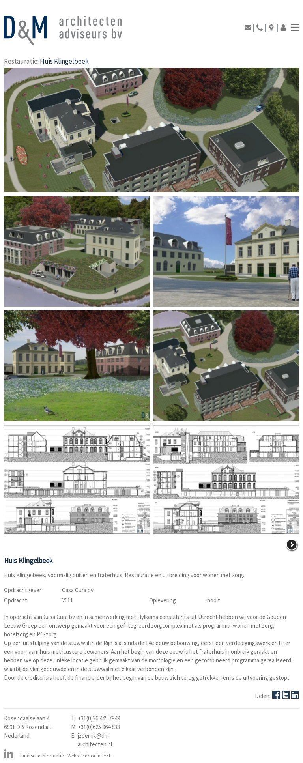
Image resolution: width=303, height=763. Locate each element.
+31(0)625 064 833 (99, 727)
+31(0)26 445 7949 (99, 718)
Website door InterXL (89, 755)
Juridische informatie (41, 755)
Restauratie (20, 61)
